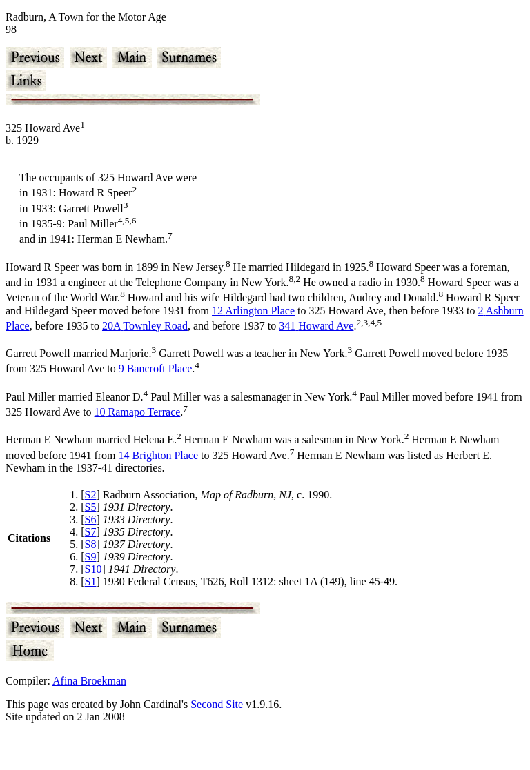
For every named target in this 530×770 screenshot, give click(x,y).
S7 (91, 532)
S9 (91, 557)
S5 (91, 507)
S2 (91, 494)
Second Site (216, 704)
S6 (91, 519)
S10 (93, 569)
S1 (91, 581)
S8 (91, 544)
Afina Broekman (89, 681)
